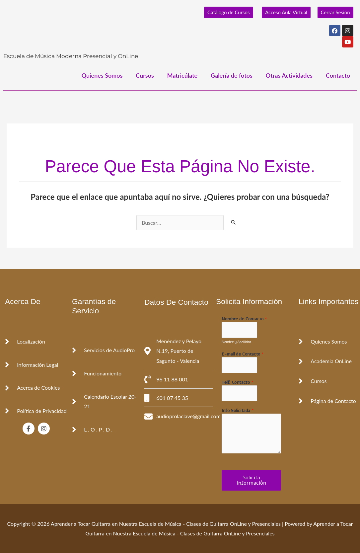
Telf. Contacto (237, 382)
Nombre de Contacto (244, 319)
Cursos (145, 75)
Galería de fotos (231, 75)
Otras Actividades (289, 75)
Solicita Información (251, 480)
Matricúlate (182, 75)
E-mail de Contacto (243, 354)
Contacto (338, 75)
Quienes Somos (102, 75)
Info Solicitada (237, 411)
